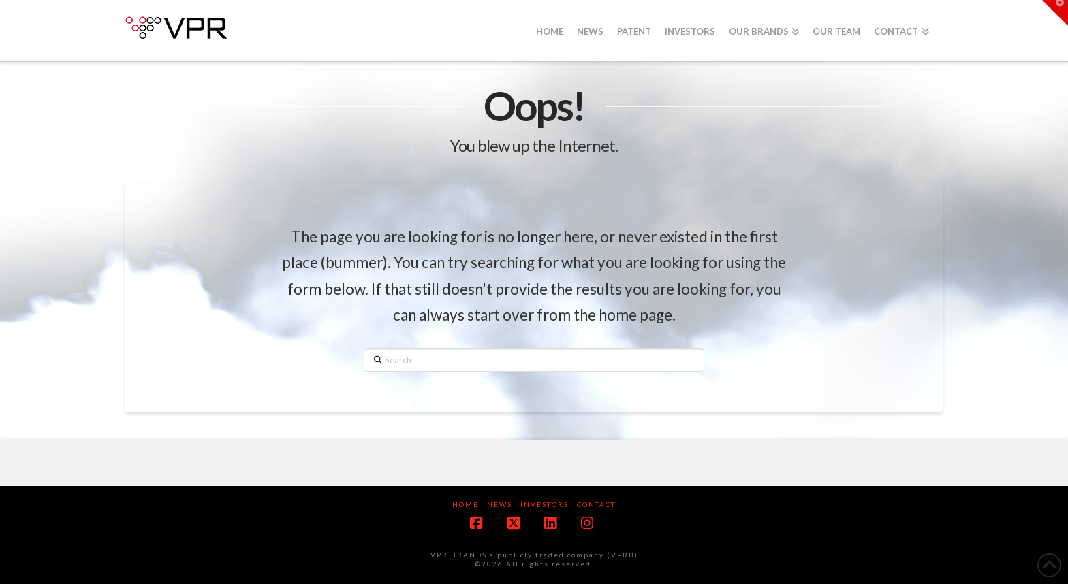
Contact (596, 504)
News (499, 504)
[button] (1055, 13)
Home (465, 504)
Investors (544, 504)
